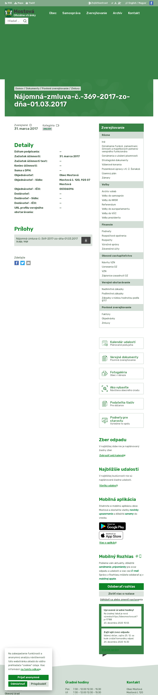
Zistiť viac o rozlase (121, 541)
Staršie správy (110, 597)
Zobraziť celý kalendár (112, 402)
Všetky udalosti (108, 432)
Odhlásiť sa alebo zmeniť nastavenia (121, 546)
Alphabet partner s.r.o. (48, 687)
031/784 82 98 (135, 655)
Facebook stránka (137, 662)
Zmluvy (47, 76)
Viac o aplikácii (107, 490)
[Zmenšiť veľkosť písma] (112, 3)
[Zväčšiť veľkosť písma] (119, 3)
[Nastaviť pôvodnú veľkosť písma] (115, 3)
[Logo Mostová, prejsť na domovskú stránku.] (20, 13)
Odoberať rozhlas (121, 534)
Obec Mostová (92, 687)
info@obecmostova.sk (140, 658)
